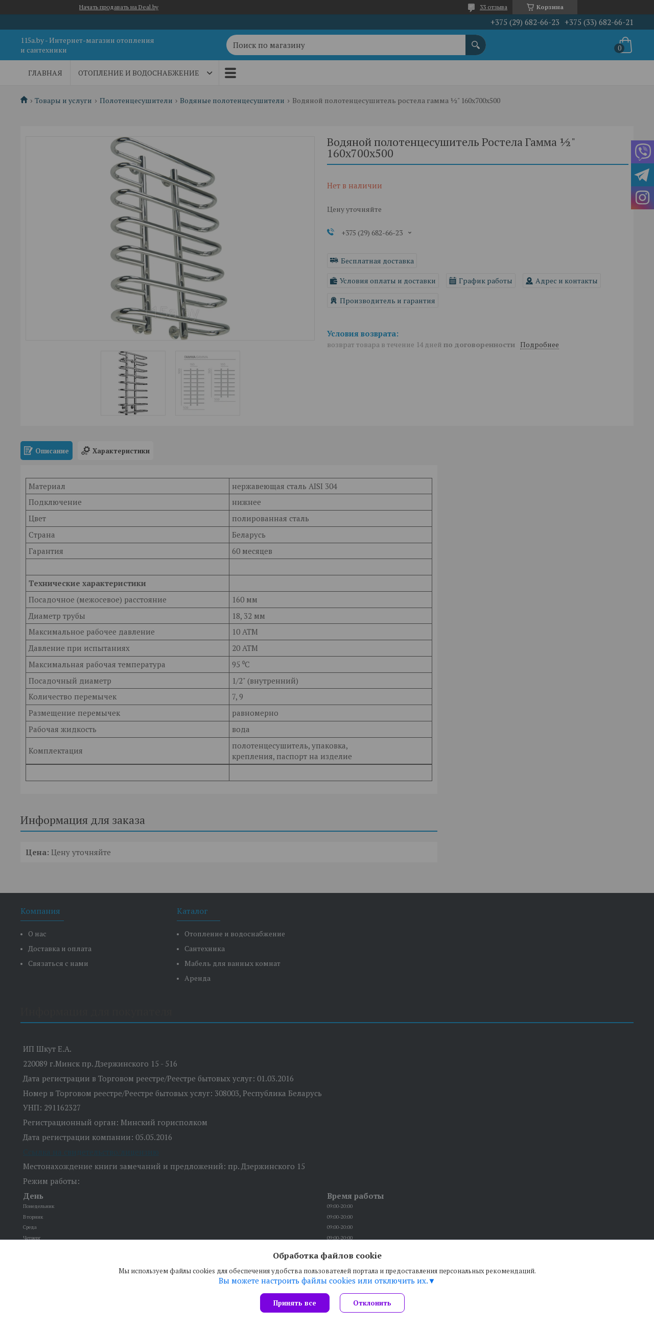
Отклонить (372, 1303)
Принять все (294, 1303)
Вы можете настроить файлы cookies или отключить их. (323, 1280)
